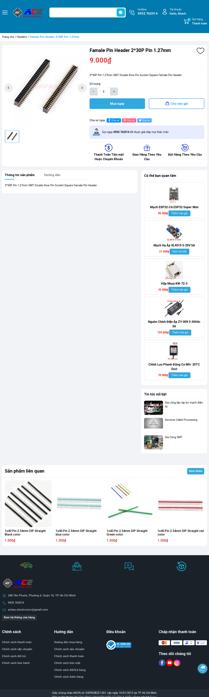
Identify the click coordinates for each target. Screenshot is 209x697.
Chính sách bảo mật (67, 663)
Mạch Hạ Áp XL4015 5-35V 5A (174, 246)
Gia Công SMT (173, 438)
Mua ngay (117, 104)
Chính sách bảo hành (16, 663)
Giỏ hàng (197, 22)
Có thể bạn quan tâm (160, 176)
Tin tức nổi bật (155, 395)
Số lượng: (95, 83)
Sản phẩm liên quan (24, 472)
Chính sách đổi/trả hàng (70, 670)
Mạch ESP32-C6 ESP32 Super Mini (174, 208)
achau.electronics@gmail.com (28, 610)
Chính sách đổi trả (14, 657)
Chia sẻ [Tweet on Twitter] (144, 121)
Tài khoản (178, 12)
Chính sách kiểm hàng (68, 677)
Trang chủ (8, 37)
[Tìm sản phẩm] (87, 12)
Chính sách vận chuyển (17, 650)
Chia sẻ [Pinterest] (128, 121)
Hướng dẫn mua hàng (68, 643)
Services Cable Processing (181, 420)
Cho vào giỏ (179, 104)
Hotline (148, 12)
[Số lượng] (104, 91)
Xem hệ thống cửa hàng (19, 618)
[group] (45, 88)
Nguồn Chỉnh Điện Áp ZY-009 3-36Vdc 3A (174, 325)
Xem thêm (195, 471)
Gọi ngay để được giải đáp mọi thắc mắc (135, 132)
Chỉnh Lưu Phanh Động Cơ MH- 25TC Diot (174, 367)
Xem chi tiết (179, 252)
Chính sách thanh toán (69, 657)
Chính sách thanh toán (17, 643)
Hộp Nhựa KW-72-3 (174, 284)
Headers (22, 37)
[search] (121, 12)
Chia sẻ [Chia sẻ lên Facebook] (113, 121)
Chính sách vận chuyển (69, 650)
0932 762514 (16, 603)
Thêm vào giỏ (179, 214)
